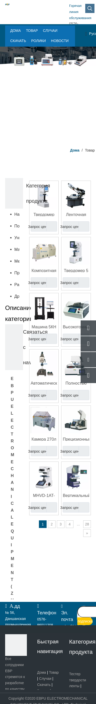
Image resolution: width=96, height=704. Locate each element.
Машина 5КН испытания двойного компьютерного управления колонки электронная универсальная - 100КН (44, 327)
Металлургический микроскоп (16, 261)
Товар (54, 672)
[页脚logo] (16, 645)
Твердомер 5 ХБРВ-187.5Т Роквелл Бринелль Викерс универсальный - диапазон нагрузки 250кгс (76, 270)
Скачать (44, 685)
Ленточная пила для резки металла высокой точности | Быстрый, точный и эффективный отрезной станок (76, 214)
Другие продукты (16, 296)
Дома (41, 672)
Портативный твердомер (16, 226)
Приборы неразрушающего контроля (16, 273)
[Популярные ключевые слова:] (89, 8)
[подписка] (85, 621)
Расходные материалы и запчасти (16, 284)
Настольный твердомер (16, 214)
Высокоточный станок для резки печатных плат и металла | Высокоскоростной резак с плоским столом (76, 327)
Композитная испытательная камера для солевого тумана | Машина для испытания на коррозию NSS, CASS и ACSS (44, 270)
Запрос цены (40, 226)
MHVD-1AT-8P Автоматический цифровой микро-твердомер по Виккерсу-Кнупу (44, 495)
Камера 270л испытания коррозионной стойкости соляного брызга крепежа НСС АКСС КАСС (44, 439)
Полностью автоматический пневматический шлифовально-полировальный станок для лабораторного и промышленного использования (76, 383)
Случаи (45, 678)
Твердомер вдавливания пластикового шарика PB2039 (44, 214)
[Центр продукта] (48, 95)
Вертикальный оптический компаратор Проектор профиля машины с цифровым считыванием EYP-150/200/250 (76, 495)
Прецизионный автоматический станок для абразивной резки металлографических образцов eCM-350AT (76, 439)
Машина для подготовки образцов (16, 249)
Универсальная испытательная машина (16, 238)
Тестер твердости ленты (77, 680)
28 (87, 524)
